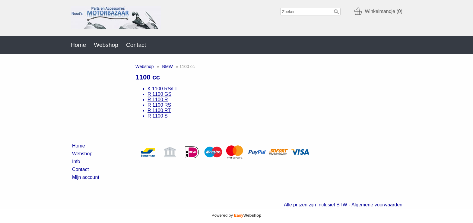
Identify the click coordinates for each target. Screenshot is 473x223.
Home (78, 45)
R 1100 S (158, 115)
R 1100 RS (159, 105)
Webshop (106, 45)
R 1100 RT (159, 110)
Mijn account (85, 177)
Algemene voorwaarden (376, 204)
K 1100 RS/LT (162, 88)
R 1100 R (158, 99)
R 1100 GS (159, 94)
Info (76, 161)
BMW (167, 66)
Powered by (237, 215)
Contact (136, 45)
